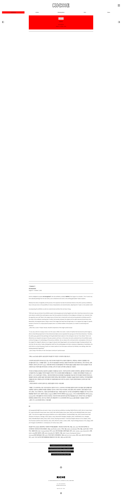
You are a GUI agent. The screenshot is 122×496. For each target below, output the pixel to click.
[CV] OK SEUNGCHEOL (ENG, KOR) (61, 454)
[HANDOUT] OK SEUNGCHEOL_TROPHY (61, 445)
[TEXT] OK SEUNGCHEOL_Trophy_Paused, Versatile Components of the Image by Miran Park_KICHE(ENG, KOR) (62, 448)
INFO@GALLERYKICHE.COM (61, 485)
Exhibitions (61, 18)
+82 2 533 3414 (61, 483)
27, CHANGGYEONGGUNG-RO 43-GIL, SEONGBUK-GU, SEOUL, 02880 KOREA (61, 480)
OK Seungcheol (32, 288)
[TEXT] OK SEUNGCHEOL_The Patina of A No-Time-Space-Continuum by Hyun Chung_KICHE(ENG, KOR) (62, 451)
